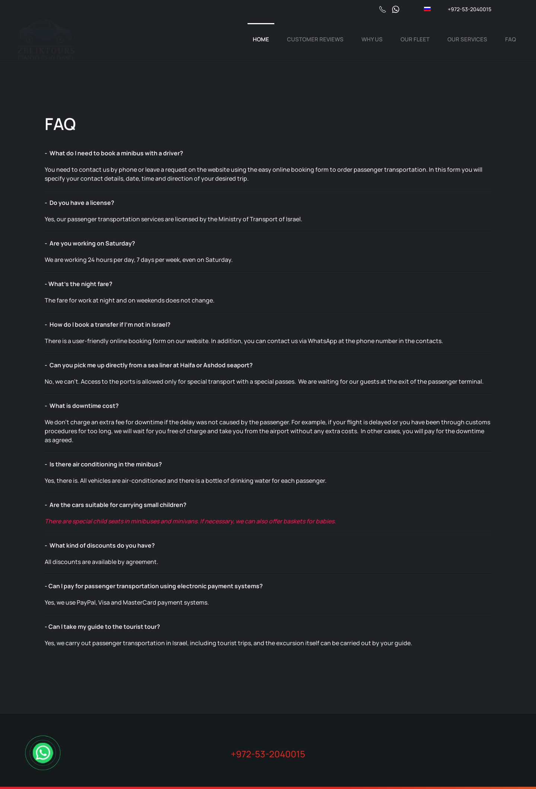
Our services (467, 39)
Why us (372, 39)
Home (261, 39)
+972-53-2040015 (469, 9)
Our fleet (415, 39)
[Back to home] (46, 39)
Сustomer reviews (315, 39)
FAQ (510, 39)
